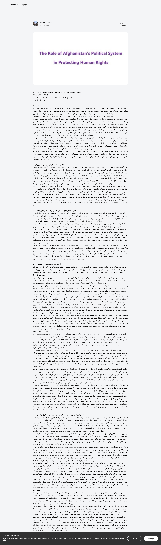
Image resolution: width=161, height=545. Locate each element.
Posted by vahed (46, 22)
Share (124, 24)
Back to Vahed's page (18, 5)
